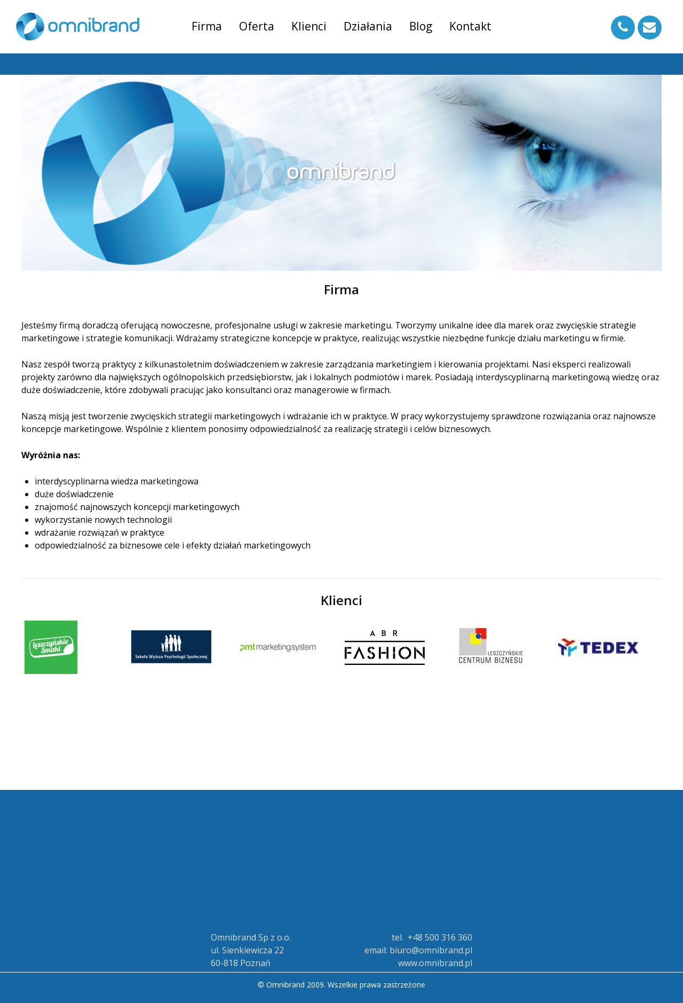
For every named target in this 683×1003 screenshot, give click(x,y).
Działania (368, 26)
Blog (420, 26)
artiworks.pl (49, 997)
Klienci (309, 26)
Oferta (256, 26)
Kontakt (470, 26)
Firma (207, 26)
